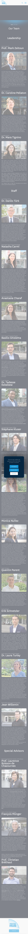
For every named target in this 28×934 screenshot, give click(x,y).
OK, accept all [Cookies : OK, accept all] (14, 466)
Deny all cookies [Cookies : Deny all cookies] (14, 470)
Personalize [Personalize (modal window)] (14, 473)
